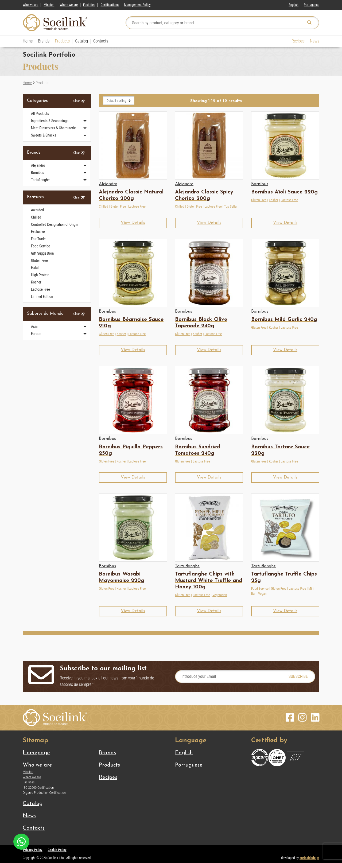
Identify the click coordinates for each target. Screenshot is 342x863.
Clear (79, 101)
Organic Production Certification (44, 793)
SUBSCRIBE (298, 676)
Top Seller (230, 206)
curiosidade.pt (309, 858)
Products (62, 41)
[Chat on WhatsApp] (21, 841)
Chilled (103, 206)
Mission (49, 5)
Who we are (30, 5)
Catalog (81, 41)
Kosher (273, 200)
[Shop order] (118, 100)
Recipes (298, 41)
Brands (43, 41)
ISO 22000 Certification (38, 788)
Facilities (89, 5)
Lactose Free (137, 206)
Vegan (262, 594)
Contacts (100, 41)
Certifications (109, 5)
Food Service (260, 588)
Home (28, 41)
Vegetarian (219, 595)
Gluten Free (118, 206)
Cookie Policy (57, 850)
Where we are (69, 5)
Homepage (36, 753)
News (314, 41)
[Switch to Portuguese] (311, 3)
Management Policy (137, 5)
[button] (133, 223)
